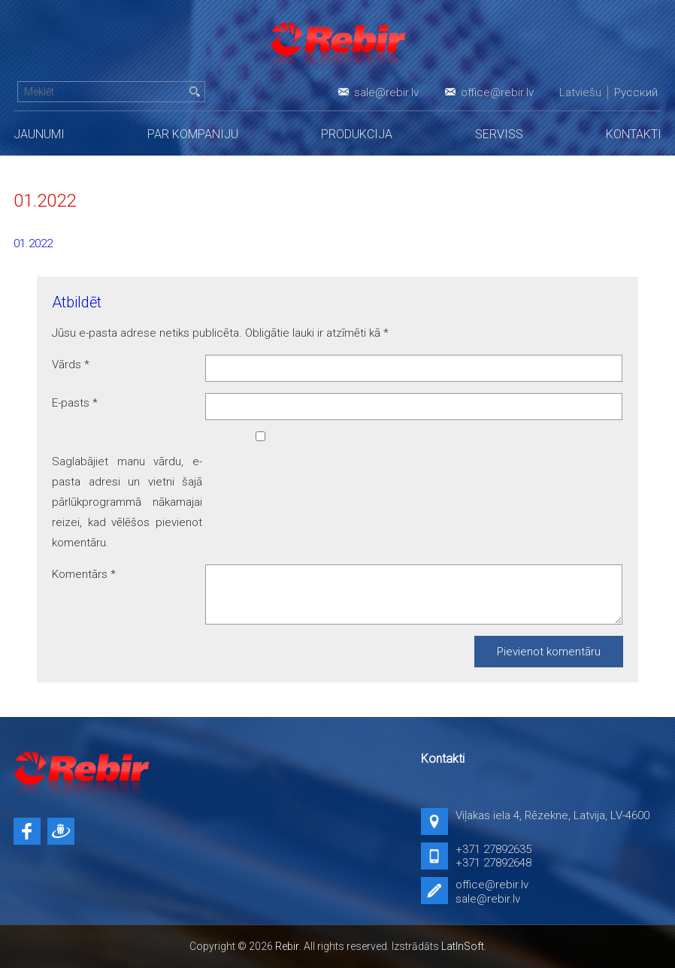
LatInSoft (462, 946)
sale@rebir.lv (386, 92)
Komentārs (84, 574)
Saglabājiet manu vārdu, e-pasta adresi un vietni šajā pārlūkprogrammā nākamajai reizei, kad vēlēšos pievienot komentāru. (127, 502)
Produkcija (356, 134)
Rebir (287, 946)
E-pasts (75, 403)
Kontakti (633, 134)
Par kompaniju (192, 134)
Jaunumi (39, 134)
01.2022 (33, 243)
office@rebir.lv (497, 92)
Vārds (70, 364)
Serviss (499, 134)
